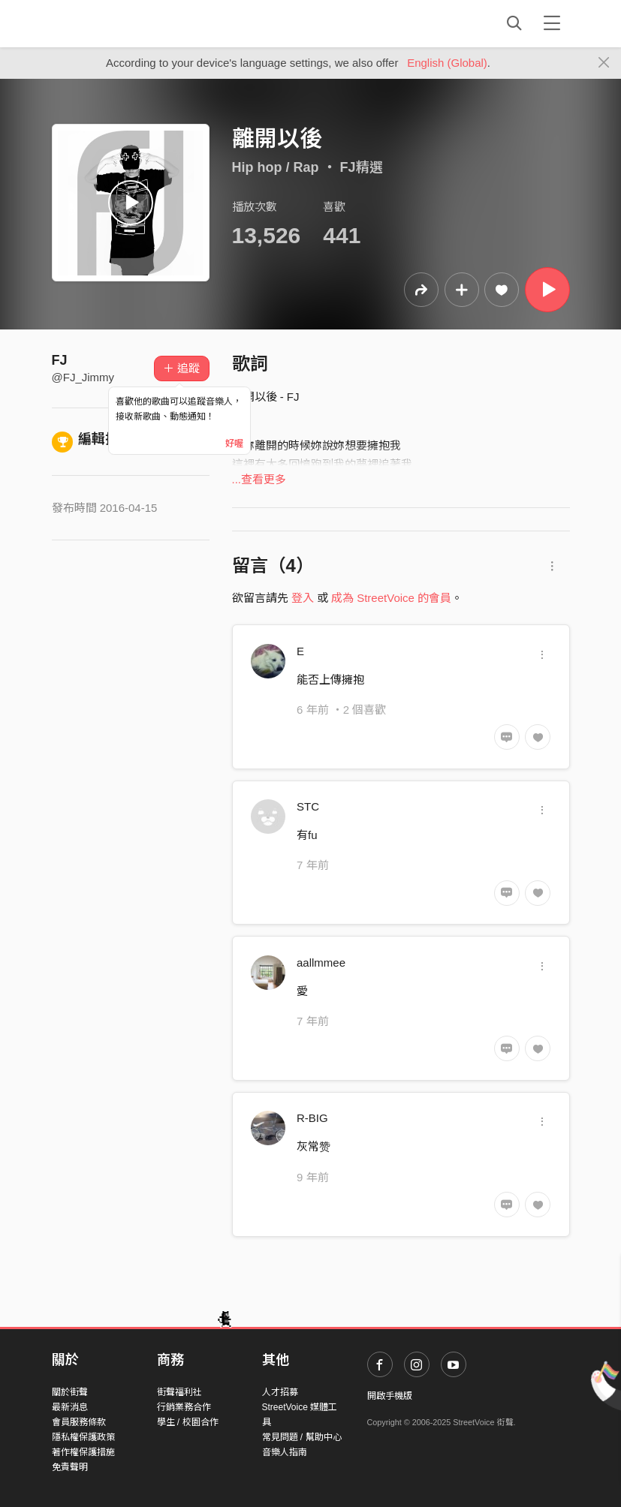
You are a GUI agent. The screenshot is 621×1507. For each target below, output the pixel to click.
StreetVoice (114, 23)
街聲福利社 (179, 1392)
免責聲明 (70, 1467)
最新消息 (70, 1407)
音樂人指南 (284, 1452)
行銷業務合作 (184, 1407)
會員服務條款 (79, 1422)
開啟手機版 (389, 1396)
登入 (302, 597)
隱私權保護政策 (83, 1437)
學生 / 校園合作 (188, 1422)
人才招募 (280, 1392)
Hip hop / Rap (275, 167)
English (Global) (447, 62)
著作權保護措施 (83, 1452)
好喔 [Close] (234, 443)
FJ (60, 360)
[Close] (604, 63)
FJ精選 (361, 167)
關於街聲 (70, 1392)
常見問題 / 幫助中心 (302, 1437)
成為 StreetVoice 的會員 (391, 597)
